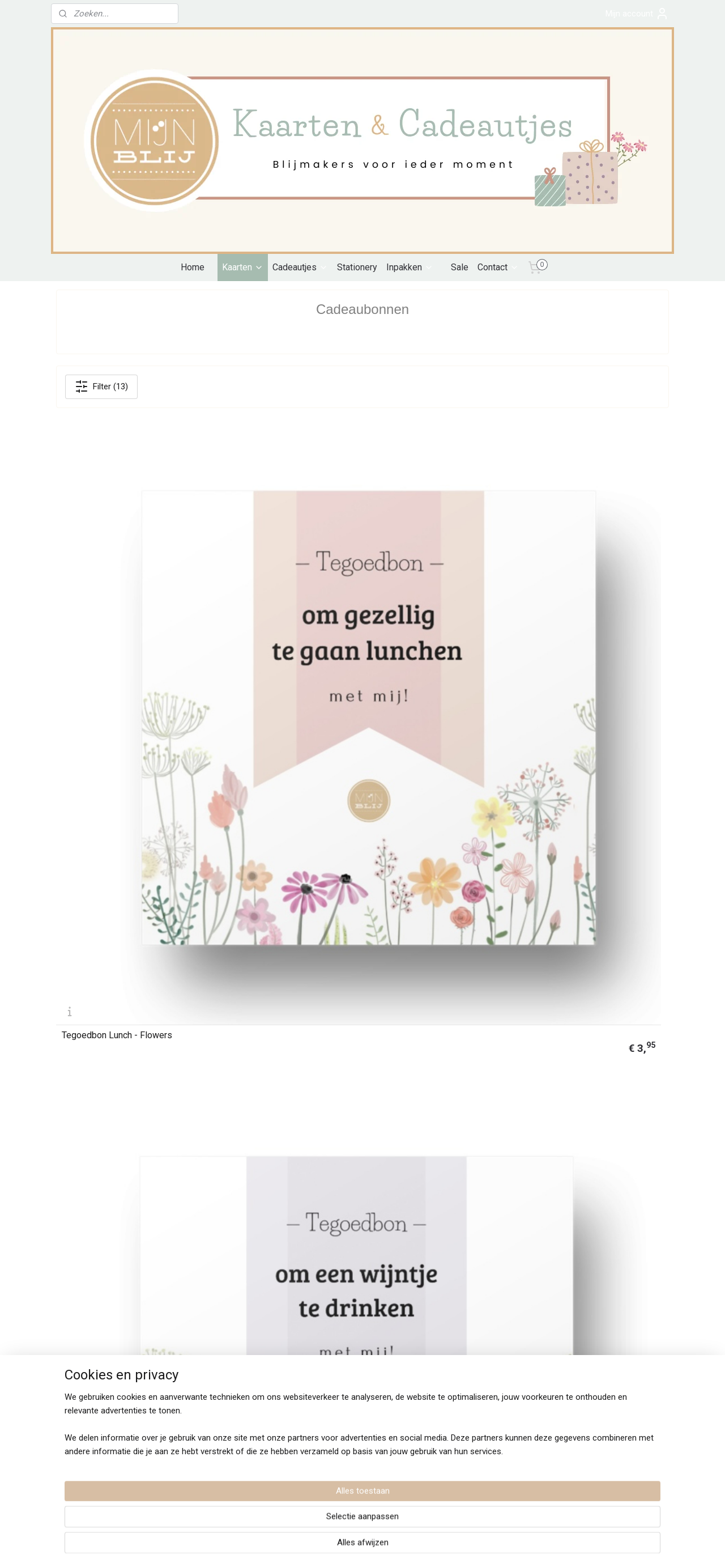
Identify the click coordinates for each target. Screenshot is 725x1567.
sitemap (313, 1546)
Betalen (69, 1259)
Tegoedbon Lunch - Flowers (117, 575)
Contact (498, 267)
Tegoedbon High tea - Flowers (122, 771)
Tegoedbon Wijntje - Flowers (274, 575)
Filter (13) (101, 386)
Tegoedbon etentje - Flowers (586, 575)
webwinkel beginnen (376, 1546)
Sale (459, 267)
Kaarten (242, 267)
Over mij (320, 1272)
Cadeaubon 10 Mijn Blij (106, 1162)
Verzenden (111, 1259)
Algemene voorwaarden (98, 1272)
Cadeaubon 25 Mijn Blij (418, 966)
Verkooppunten (332, 1284)
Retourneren (78, 1310)
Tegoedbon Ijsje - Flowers (425, 575)
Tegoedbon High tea (257, 966)
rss (335, 1546)
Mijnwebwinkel (472, 1546)
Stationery (357, 267)
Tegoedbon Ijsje (560, 771)
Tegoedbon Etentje (99, 966)
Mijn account (637, 13)
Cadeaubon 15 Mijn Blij (574, 966)
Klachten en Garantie (93, 1297)
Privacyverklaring (86, 1284)
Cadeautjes (300, 267)
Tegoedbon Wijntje (409, 771)
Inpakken (409, 267)
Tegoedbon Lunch (253, 771)
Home (192, 267)
